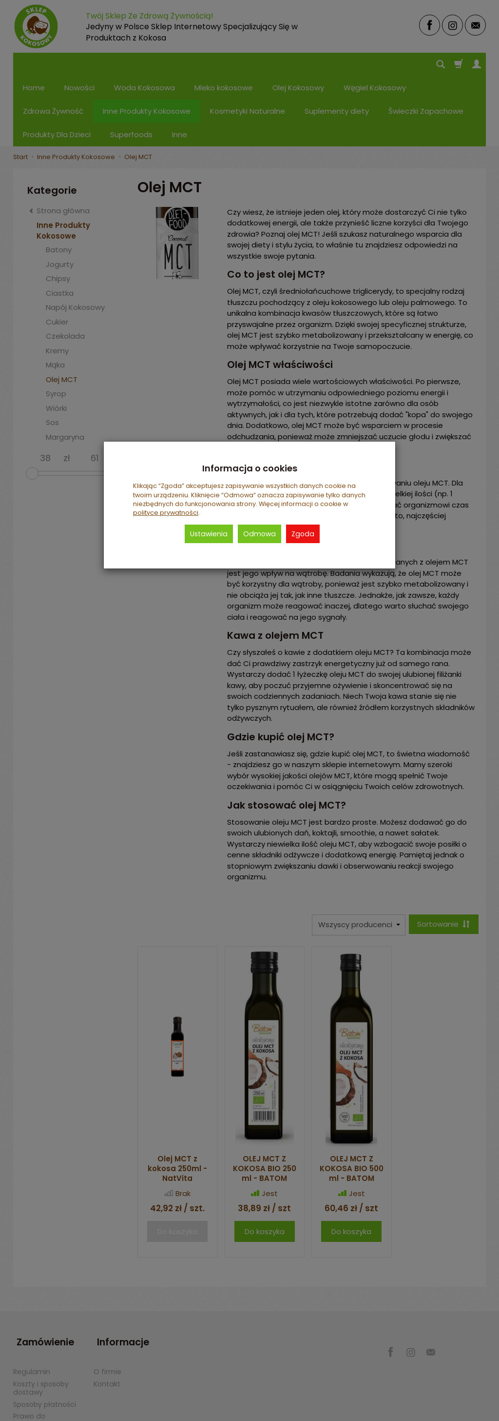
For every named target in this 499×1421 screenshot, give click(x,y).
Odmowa (259, 534)
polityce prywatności (165, 512)
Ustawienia (209, 534)
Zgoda (302, 534)
